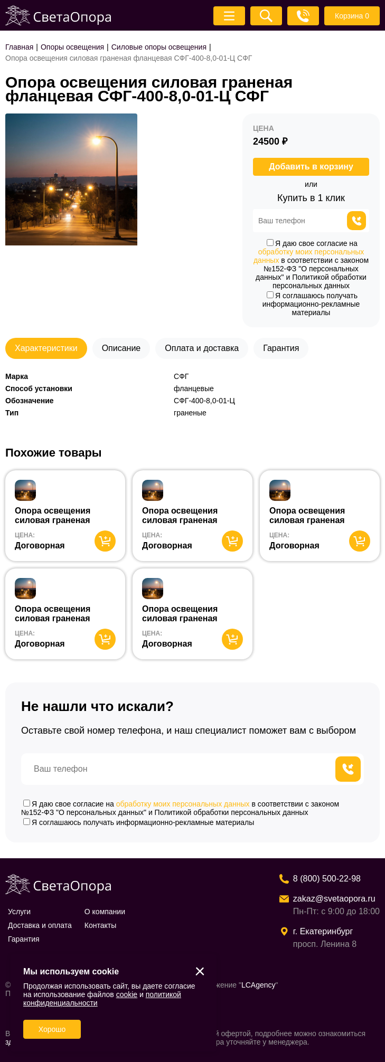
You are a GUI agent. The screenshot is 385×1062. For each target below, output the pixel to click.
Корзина (352, 16)
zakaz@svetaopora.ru (334, 898)
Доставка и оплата (40, 925)
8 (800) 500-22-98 (327, 878)
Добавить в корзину (311, 166)
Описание (121, 348)
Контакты (100, 925)
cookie (126, 994)
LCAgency (258, 985)
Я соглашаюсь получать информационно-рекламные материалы (311, 304)
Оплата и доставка (202, 348)
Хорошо (52, 1029)
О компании (104, 911)
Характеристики (46, 348)
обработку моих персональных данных (183, 804)
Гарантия (281, 348)
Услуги (19, 911)
